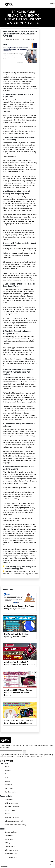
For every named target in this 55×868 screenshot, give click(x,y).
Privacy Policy (9, 799)
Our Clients (9, 788)
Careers (7, 781)
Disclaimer (8, 814)
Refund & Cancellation (12, 806)
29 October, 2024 (28, 39)
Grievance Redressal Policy (14, 821)
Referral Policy (10, 810)
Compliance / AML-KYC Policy (15, 825)
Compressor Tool (11, 854)
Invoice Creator (10, 846)
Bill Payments (9, 843)
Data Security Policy (12, 817)
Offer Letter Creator (11, 850)
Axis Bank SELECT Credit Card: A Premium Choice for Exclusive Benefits (18, 692)
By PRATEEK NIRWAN (11, 39)
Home (52, 3)
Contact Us (8, 785)
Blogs (7, 777)
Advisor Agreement (11, 803)
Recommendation (11, 832)
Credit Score (9, 836)
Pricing (7, 774)
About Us (8, 770)
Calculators (9, 839)
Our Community (10, 792)
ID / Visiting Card (10, 857)
